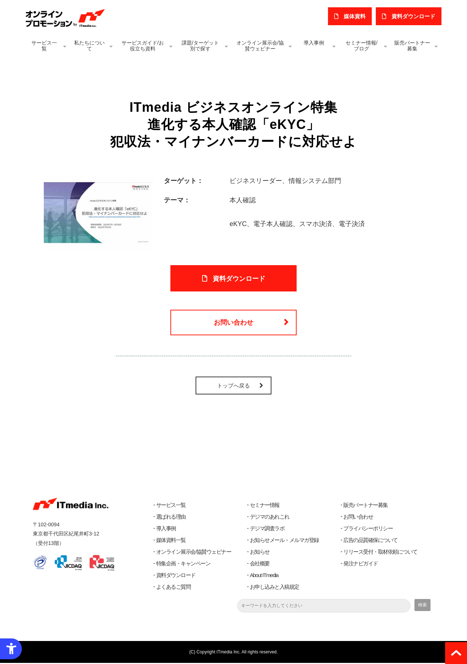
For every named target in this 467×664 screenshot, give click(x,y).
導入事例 (314, 43)
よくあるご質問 (173, 588)
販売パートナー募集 (412, 45)
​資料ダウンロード (413, 16)
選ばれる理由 (171, 518)
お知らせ (260, 553)
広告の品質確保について (370, 541)
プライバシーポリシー (368, 529)
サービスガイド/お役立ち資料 (142, 45)
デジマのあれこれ (269, 518)
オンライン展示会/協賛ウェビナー (260, 45)
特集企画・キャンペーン (183, 564)
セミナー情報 (264, 506)
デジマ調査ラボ (267, 529)
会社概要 (260, 564)
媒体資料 (355, 16)
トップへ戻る (233, 386)
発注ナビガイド (360, 564)
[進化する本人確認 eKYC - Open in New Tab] (98, 212)
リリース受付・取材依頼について (380, 553)
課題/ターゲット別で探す (200, 45)
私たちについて (89, 45)
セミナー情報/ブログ (362, 45)
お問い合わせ (233, 323)
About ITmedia (264, 576)
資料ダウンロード (176, 576)
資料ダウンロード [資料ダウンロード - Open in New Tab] (239, 278)
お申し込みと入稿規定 (274, 588)
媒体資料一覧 (171, 541)
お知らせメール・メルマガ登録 (284, 541)
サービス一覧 (44, 45)
